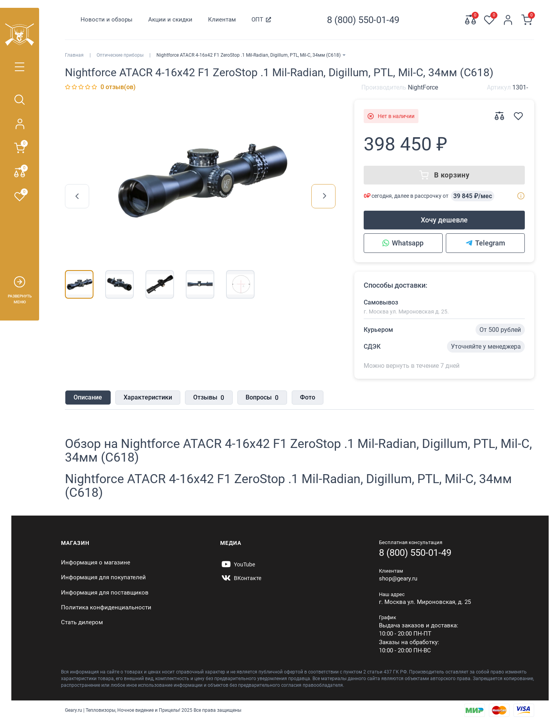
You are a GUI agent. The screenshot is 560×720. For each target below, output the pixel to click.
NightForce (423, 87)
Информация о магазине (95, 562)
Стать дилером (82, 622)
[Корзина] (526, 20)
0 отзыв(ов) (118, 87)
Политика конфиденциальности (106, 607)
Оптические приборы (120, 55)
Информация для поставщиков (105, 592)
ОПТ (257, 19)
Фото (306, 397)
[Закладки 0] (489, 20)
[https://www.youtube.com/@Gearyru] (237, 564)
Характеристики (147, 397)
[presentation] (77, 196)
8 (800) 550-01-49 (415, 552)
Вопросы (260, 398)
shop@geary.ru (398, 578)
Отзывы (207, 398)
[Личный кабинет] (508, 20)
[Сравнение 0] (470, 20)
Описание (87, 397)
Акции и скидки (170, 19)
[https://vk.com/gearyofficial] (240, 578)
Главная (74, 55)
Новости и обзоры (107, 19)
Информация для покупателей (103, 577)
